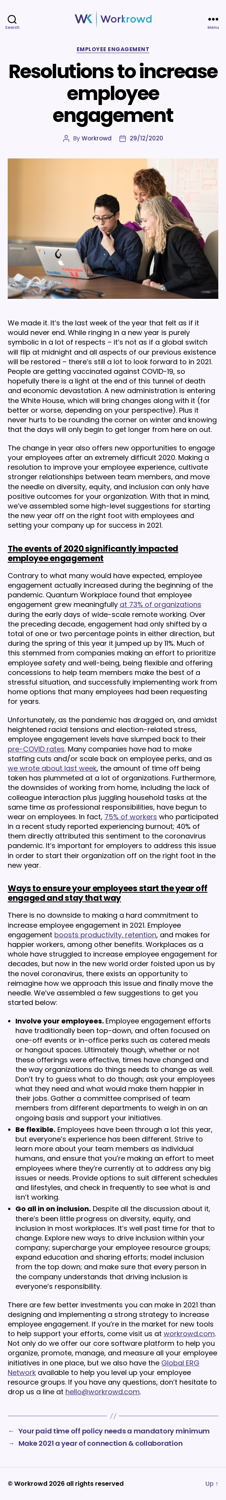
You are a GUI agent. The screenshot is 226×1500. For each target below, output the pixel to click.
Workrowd (97, 138)
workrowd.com (189, 1333)
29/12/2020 (146, 138)
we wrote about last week (52, 768)
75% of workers (130, 817)
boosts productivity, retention (105, 935)
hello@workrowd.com (102, 1392)
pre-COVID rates (36, 749)
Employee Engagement (113, 49)
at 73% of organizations (160, 604)
